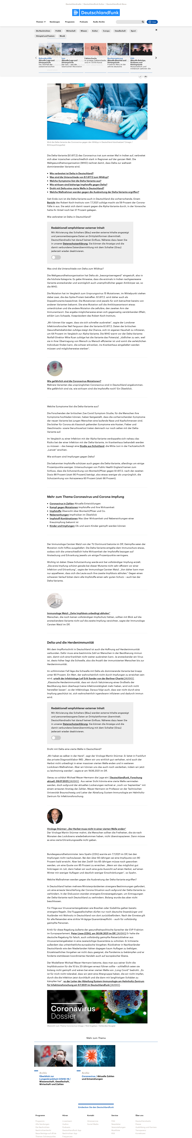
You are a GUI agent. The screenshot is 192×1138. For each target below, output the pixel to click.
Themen (39, 22)
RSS (113, 1133)
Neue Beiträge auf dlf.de (46, 1133)
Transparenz (141, 1130)
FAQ (113, 1121)
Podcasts (84, 22)
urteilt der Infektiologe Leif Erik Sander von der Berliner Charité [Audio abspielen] (88, 678)
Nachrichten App (69, 1133)
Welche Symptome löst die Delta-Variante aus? (75, 180)
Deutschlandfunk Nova (116, 4)
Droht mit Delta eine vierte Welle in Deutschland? (77, 188)
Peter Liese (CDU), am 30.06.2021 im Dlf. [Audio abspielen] (94, 933)
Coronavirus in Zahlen (62, 503)
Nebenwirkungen (59, 514)
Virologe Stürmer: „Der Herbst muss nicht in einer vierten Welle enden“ (86, 828)
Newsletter (116, 1124)
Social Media (92, 1124)
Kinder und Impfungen (62, 525)
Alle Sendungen (42, 1124)
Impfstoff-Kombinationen (64, 518)
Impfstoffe (55, 511)
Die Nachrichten (43, 1127)
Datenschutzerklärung (75, 243)
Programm (70, 22)
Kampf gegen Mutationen (64, 507)
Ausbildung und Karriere (146, 1127)
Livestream (67, 1121)
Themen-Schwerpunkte (46, 1136)
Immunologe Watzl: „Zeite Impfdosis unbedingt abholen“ (78, 613)
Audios (65, 1124)
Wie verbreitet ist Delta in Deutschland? (72, 173)
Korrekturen (141, 1133)
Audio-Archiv (99, 22)
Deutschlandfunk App (71, 1130)
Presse (138, 1124)
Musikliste (115, 1130)
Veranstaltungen (118, 1127)
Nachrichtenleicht (43, 1130)
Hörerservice (92, 1121)
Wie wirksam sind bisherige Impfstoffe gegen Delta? (78, 184)
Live (152, 22)
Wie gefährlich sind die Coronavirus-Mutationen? (74, 381)
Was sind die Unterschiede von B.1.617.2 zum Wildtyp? (79, 177)
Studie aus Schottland (92, 446)
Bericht (51, 202)
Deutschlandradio (73, 4)
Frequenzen (67, 1136)
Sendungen (55, 22)
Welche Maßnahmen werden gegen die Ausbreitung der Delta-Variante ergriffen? (94, 192)
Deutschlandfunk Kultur (94, 4)
